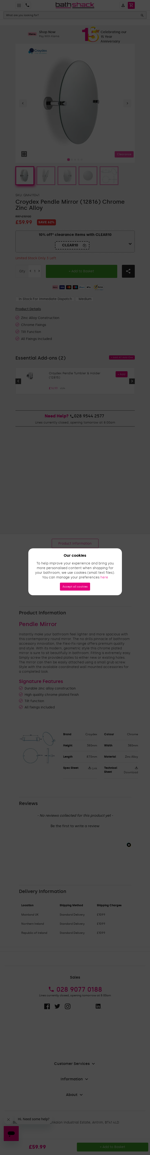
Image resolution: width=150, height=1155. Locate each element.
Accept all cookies (75, 586)
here (104, 577)
